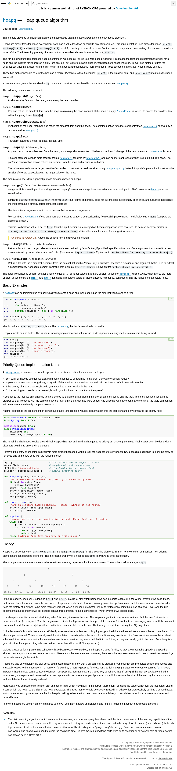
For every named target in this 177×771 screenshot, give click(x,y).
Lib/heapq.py (26, 28)
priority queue (12, 372)
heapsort (9, 293)
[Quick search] (101, 3)
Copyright (129, 742)
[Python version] (21, 3)
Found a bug (165, 764)
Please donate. (165, 758)
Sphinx (163, 768)
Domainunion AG (127, 8)
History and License (143, 752)
